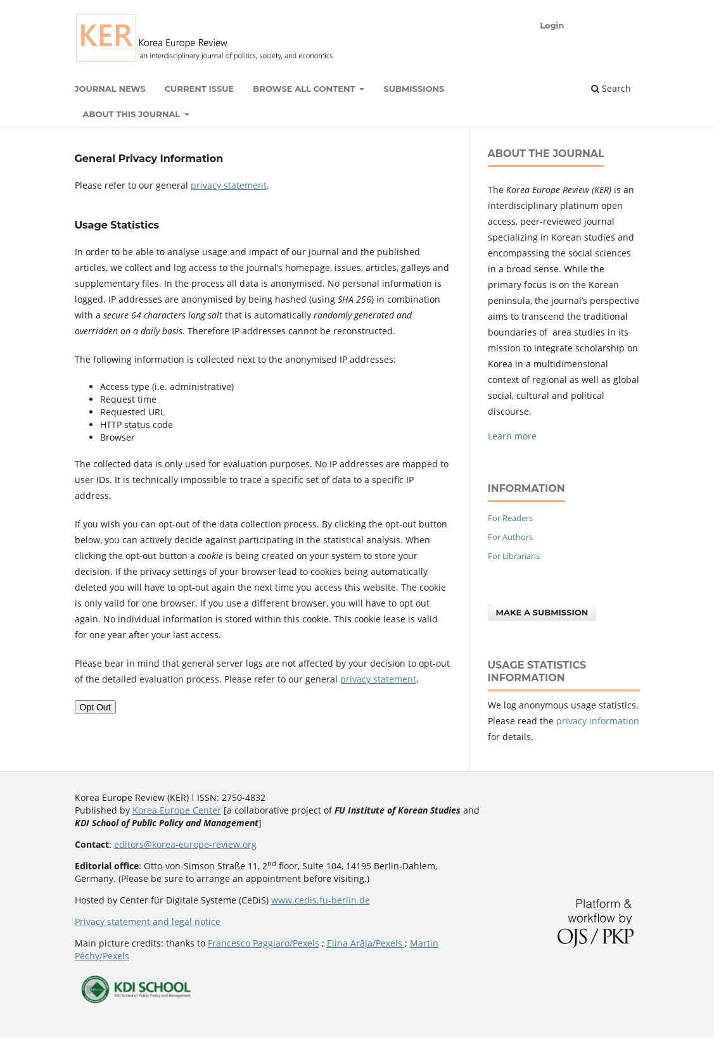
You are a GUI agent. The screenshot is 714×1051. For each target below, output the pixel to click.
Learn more (512, 436)
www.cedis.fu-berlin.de (320, 900)
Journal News (110, 89)
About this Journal (132, 114)
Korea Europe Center (176, 810)
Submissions (413, 89)
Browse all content (305, 89)
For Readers (510, 518)
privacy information (597, 721)
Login (552, 25)
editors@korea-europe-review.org (185, 844)
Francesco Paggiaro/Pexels (263, 943)
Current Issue (199, 89)
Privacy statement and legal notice (147, 922)
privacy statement (229, 185)
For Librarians (514, 556)
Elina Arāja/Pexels (366, 943)
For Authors (510, 537)
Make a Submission (542, 612)
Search (611, 88)
